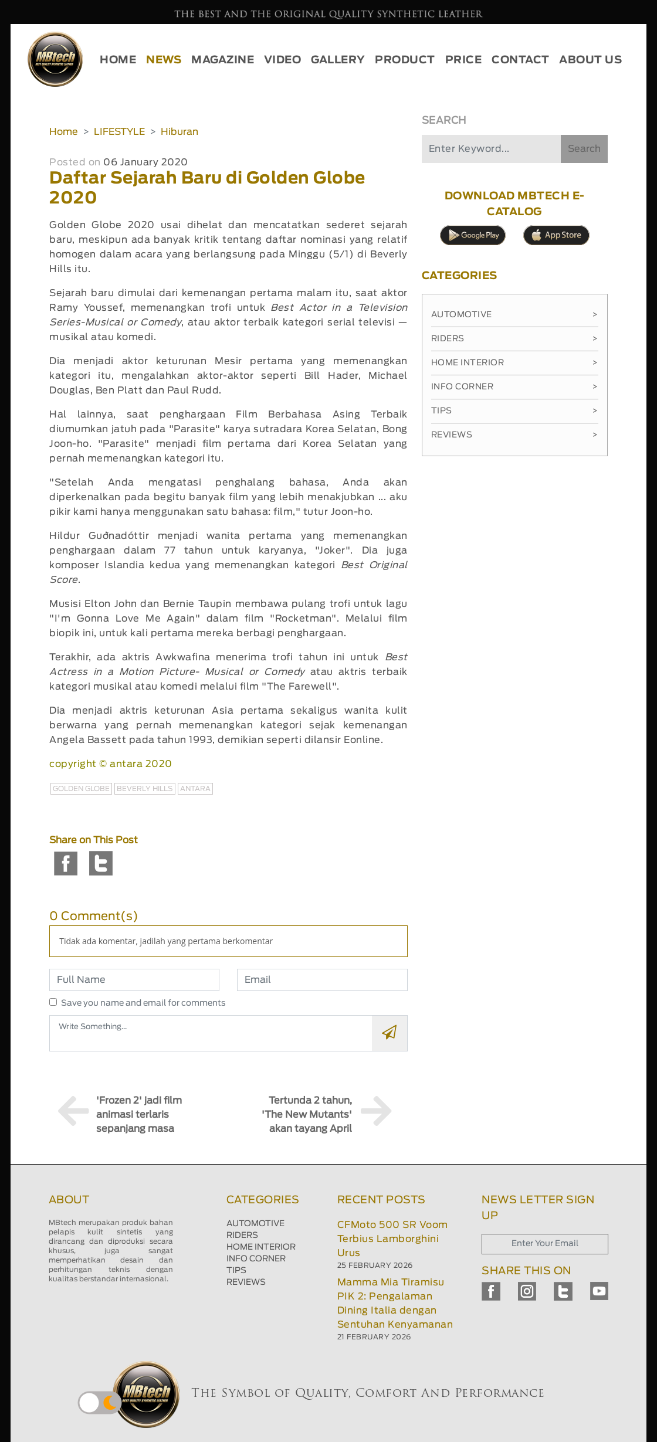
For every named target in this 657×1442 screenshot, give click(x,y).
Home (63, 132)
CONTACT (521, 60)
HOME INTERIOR (261, 1247)
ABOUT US (590, 60)
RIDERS (242, 1235)
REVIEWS (246, 1282)
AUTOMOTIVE (255, 1224)
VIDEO (283, 60)
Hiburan (179, 132)
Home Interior (514, 363)
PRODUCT (405, 60)
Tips (514, 411)
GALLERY (338, 60)
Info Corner (514, 387)
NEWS (163, 60)
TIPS (236, 1271)
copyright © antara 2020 (110, 764)
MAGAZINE (222, 60)
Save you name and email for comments (143, 1003)
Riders (514, 339)
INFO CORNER (256, 1259)
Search (584, 149)
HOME (118, 60)
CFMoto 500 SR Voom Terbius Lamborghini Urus (392, 1239)
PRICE (463, 60)
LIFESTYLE (119, 132)
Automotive (514, 315)
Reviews (514, 435)
